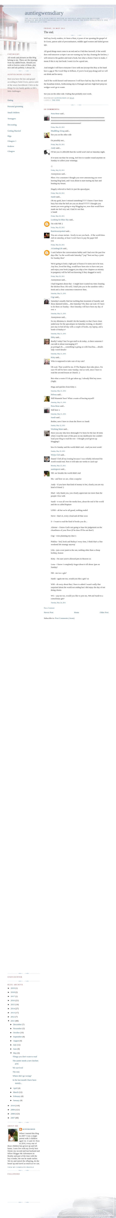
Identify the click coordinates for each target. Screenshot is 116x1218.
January (16, 1100)
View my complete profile (21, 1167)
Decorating (12, 125)
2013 (13, 1012)
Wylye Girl (55, 455)
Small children (13, 112)
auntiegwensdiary (44, 13)
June (15, 1049)
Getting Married (14, 131)
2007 (13, 1118)
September (17, 1036)
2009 (13, 1109)
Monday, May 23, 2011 (58, 465)
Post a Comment (49, 608)
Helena (54, 394)
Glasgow (11, 151)
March (16, 1092)
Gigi (53, 297)
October (16, 1032)
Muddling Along (57, 131)
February (17, 1096)
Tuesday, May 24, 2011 (58, 603)
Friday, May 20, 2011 (58, 127)
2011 (13, 1021)
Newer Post (48, 612)
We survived (18, 1068)
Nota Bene (55, 113)
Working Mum (57, 429)
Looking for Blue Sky (60, 219)
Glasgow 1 (12, 141)
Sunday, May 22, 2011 (58, 425)
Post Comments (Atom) (64, 618)
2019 (13, 988)
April (15, 1088)
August (16, 1041)
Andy (53, 148)
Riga (9, 136)
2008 (13, 1114)
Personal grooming (15, 106)
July (15, 1045)
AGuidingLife (57, 248)
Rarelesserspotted (58, 231)
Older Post (104, 612)
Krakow (11, 146)
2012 (13, 1017)
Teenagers (12, 118)
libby (53, 337)
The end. (56, 100)
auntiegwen (55, 469)
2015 (13, 1004)
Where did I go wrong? (22, 1076)
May (15, 1053)
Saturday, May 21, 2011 (58, 293)
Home (76, 612)
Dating (10, 100)
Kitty (53, 357)
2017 (13, 996)
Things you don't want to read (25, 1056)
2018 (13, 992)
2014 (13, 1008)
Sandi (53, 197)
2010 (13, 1105)
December (17, 1024)
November (17, 1028)
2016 (13, 1000)
